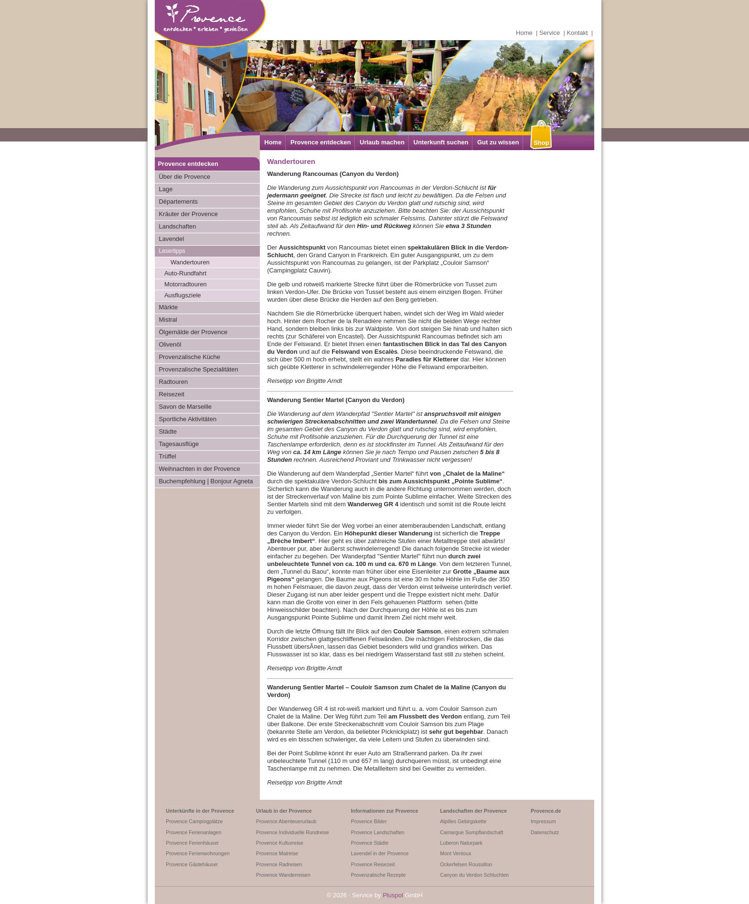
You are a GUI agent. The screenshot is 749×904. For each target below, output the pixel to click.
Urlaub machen (382, 142)
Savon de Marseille (185, 406)
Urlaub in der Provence (284, 811)
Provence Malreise (277, 853)
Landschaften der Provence (473, 811)
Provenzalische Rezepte (378, 875)
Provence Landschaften (378, 832)
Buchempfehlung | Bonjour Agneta (206, 481)
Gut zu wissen (498, 142)
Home (524, 32)
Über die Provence (184, 176)
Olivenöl (170, 344)
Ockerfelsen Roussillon (466, 864)
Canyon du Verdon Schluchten (474, 875)
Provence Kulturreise (279, 843)
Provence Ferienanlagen (193, 832)
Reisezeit (171, 394)
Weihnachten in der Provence (199, 468)
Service (549, 32)
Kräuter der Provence (188, 214)
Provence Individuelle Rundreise (292, 832)
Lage (165, 189)
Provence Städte (370, 843)
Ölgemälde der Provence (193, 332)
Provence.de (546, 811)
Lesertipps (172, 251)
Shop (541, 142)
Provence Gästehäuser (192, 864)
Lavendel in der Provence (380, 853)
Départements (178, 201)
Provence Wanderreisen (283, 875)
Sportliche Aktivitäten (187, 419)
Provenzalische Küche (189, 356)
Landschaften (177, 226)
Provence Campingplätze (194, 821)
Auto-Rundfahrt (185, 273)
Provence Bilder (369, 821)
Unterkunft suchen (441, 142)
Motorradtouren (185, 284)
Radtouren (173, 381)
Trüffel (167, 456)
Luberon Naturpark (461, 843)
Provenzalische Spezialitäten (198, 369)
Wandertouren (190, 262)
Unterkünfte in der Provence (200, 811)
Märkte (168, 307)
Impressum (543, 821)
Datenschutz (545, 832)
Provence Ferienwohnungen (197, 853)
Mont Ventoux (455, 853)
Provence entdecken (320, 142)
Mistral (168, 319)
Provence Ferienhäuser (192, 843)
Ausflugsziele (182, 295)
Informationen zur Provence (384, 811)
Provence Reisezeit (373, 864)
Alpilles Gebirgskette (463, 821)
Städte (168, 431)
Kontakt (577, 32)
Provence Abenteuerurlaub (286, 821)
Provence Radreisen (279, 864)
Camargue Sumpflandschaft (471, 832)
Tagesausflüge (179, 443)
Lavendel (171, 238)
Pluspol (393, 895)
